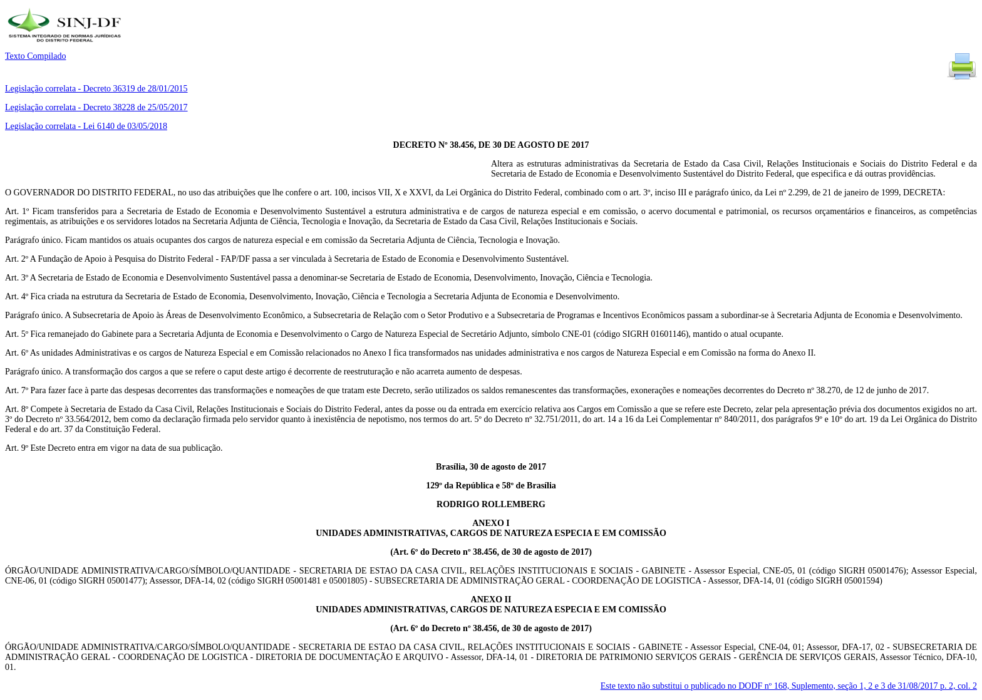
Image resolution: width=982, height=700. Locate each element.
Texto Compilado (35, 56)
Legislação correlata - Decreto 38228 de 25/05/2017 (96, 107)
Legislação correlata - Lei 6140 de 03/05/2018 (86, 126)
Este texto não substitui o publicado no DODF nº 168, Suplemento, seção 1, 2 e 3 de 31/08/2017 (789, 686)
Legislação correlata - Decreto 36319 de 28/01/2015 (96, 88)
